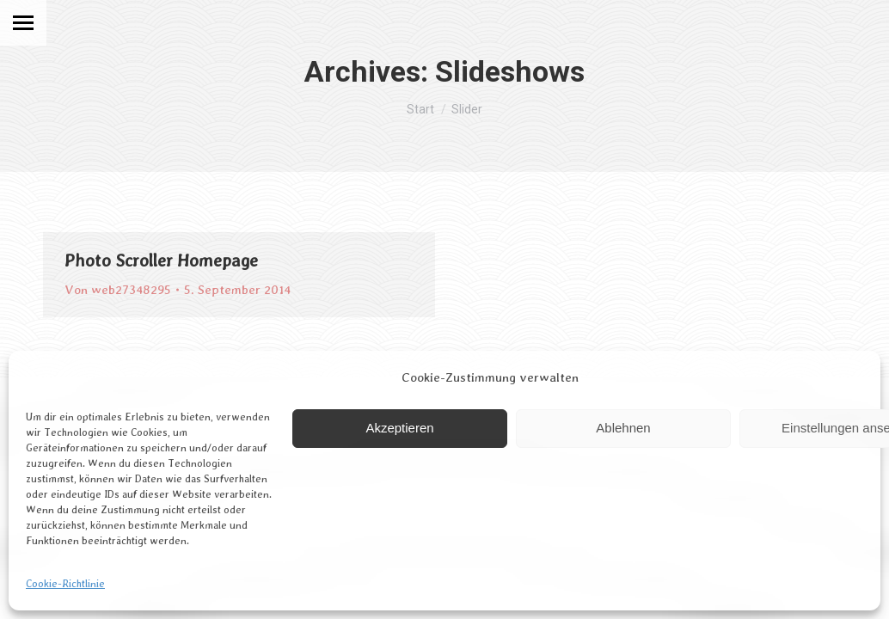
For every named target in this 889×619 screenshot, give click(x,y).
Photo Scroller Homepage (161, 260)
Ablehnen (623, 427)
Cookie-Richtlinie (65, 584)
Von (117, 289)
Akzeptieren (399, 427)
